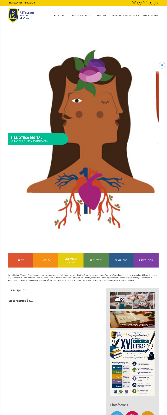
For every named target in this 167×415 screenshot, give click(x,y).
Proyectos (96, 260)
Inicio (21, 260)
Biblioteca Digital (71, 260)
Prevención (146, 260)
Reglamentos (115, 15)
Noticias (136, 15)
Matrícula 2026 (15, 3)
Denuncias (121, 260)
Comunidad (102, 15)
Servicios (127, 15)
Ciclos (92, 15)
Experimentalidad (79, 15)
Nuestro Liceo (64, 15)
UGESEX (46, 260)
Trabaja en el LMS (150, 15)
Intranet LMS (29, 3)
